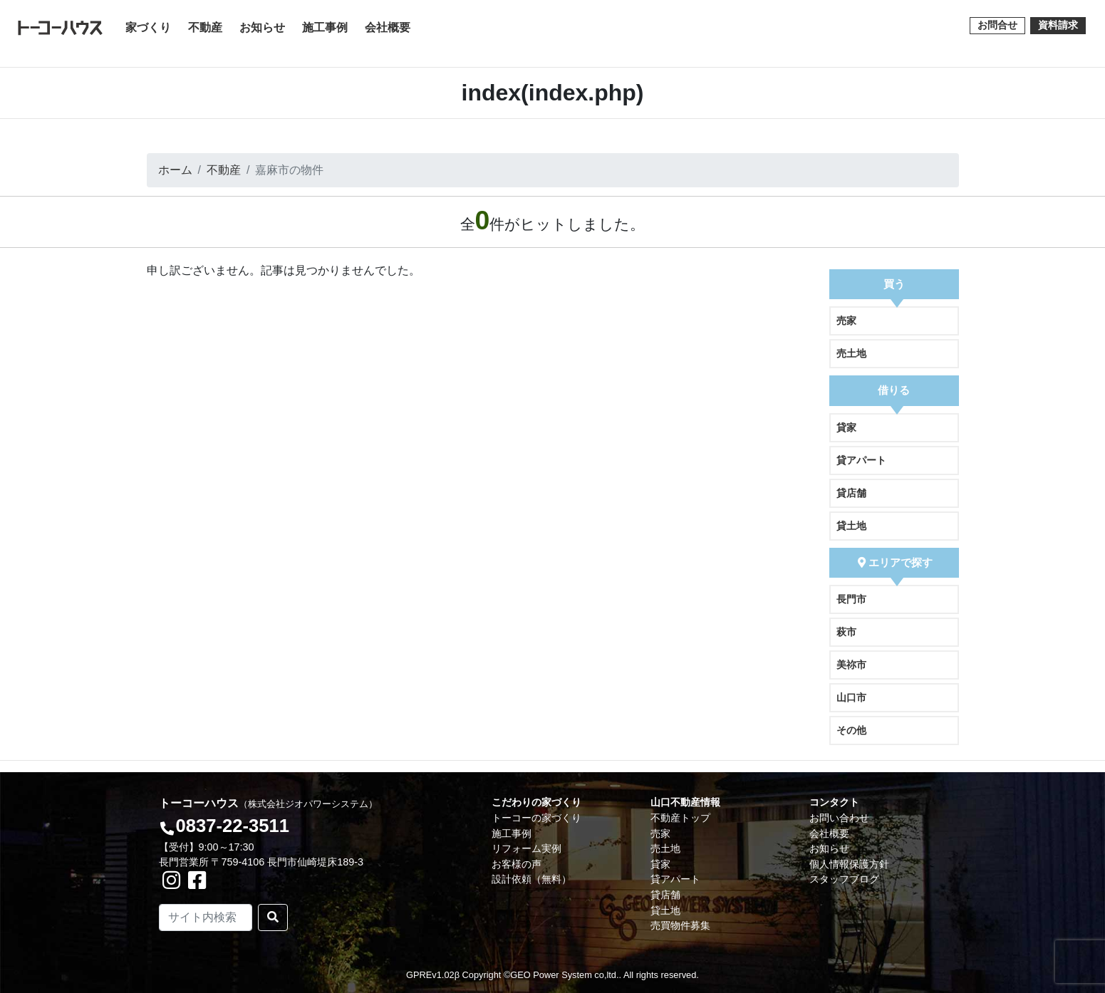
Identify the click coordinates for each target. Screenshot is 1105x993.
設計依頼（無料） (531, 879)
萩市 (846, 632)
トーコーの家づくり (536, 817)
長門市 (851, 599)
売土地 (851, 353)
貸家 (846, 427)
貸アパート (861, 460)
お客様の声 (516, 864)
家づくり (151, 26)
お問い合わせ (839, 817)
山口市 (851, 697)
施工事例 (325, 27)
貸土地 (851, 525)
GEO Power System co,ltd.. (565, 974)
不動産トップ (680, 817)
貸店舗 (851, 493)
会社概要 (387, 27)
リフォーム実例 (526, 848)
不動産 (205, 27)
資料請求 (1058, 25)
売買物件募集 (680, 925)
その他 (851, 730)
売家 (846, 320)
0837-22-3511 (232, 826)
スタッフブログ (844, 879)
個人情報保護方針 (849, 864)
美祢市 (851, 664)
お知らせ (262, 27)
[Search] (205, 917)
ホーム (175, 170)
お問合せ (997, 25)
